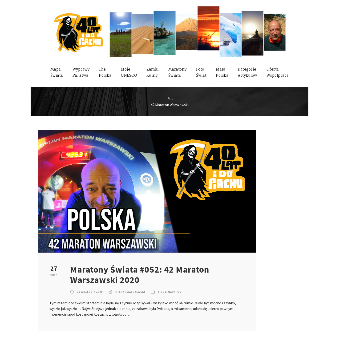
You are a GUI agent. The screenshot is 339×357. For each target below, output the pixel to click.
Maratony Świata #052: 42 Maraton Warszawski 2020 (139, 274)
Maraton (175, 292)
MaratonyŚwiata (177, 73)
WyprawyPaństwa (81, 73)
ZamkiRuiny (152, 73)
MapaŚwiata (56, 73)
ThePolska (105, 73)
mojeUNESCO (129, 73)
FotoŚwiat (201, 73)
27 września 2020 (90, 292)
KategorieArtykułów (247, 73)
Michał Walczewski (130, 292)
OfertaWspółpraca (277, 73)
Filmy (162, 292)
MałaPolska (222, 73)
